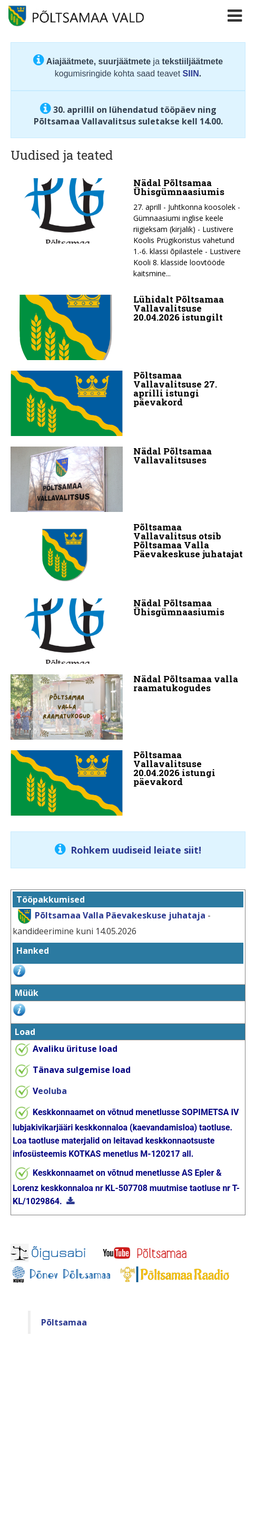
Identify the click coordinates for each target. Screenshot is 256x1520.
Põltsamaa (64, 1322)
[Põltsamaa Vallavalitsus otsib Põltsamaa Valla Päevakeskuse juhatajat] (128, 555)
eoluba (50, 1091)
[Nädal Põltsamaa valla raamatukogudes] (128, 707)
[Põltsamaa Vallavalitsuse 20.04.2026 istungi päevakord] (128, 783)
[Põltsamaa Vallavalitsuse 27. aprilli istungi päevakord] (128, 403)
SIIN (191, 73)
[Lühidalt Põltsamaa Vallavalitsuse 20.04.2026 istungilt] (128, 327)
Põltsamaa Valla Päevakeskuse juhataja (120, 915)
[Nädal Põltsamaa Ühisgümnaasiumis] (128, 231)
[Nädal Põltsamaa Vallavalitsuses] (128, 479)
